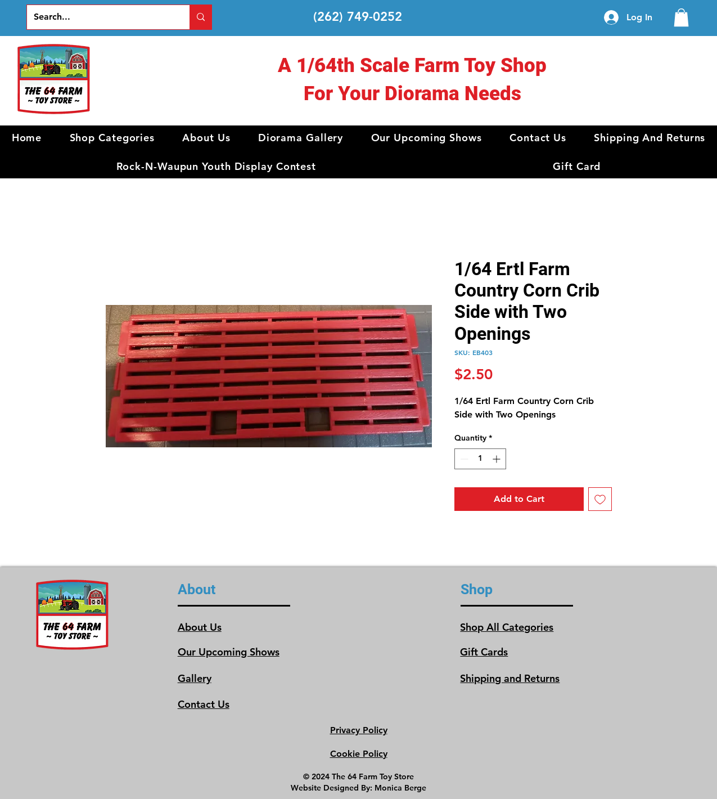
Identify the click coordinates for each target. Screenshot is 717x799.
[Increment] (497, 459)
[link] (681, 17)
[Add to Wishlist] (600, 499)
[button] (112, 137)
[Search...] (100, 17)
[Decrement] (463, 459)
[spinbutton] (480, 459)
